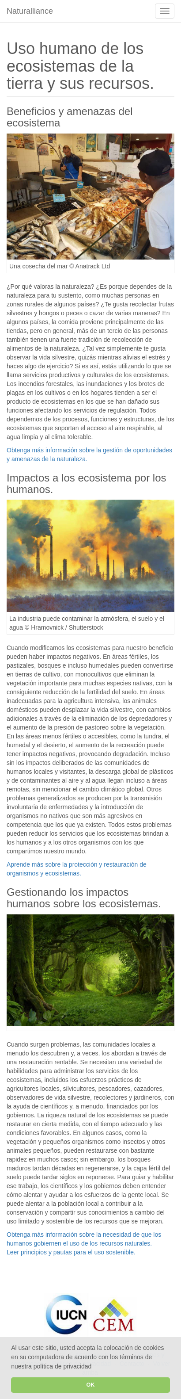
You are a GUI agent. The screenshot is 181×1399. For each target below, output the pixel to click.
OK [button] (91, 1385)
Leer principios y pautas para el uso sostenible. (71, 1252)
